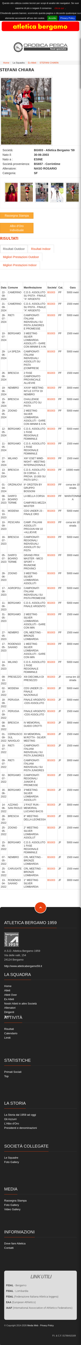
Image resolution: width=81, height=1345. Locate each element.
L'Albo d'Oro (11, 1123)
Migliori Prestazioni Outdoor (21, 257)
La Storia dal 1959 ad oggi (20, 1114)
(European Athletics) (21, 1302)
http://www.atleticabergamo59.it (23, 966)
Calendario (10, 1033)
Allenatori (9, 1007)
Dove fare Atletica (15, 1243)
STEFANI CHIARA (49, 62)
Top (6, 1076)
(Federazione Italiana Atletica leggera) (32, 1296)
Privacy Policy (67, 18)
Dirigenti (9, 1012)
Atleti (7, 990)
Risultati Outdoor (14, 249)
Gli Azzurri (10, 1119)
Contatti (9, 1247)
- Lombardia (17, 1291)
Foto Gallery (11, 1162)
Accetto (52, 18)
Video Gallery (12, 1209)
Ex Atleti (32, 62)
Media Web (32, 1325)
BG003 (51, 292)
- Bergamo (16, 1285)
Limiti (7, 1037)
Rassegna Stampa (17, 215)
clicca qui (59, 8)
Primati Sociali (12, 1071)
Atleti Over (10, 994)
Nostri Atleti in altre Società (20, 1003)
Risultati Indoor (40, 249)
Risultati (9, 1029)
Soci (6, 1016)
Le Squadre (11, 1157)
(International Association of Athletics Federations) (39, 1307)
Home (6, 62)
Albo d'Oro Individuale (17, 228)
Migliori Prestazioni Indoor (20, 265)
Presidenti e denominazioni (20, 1127)
